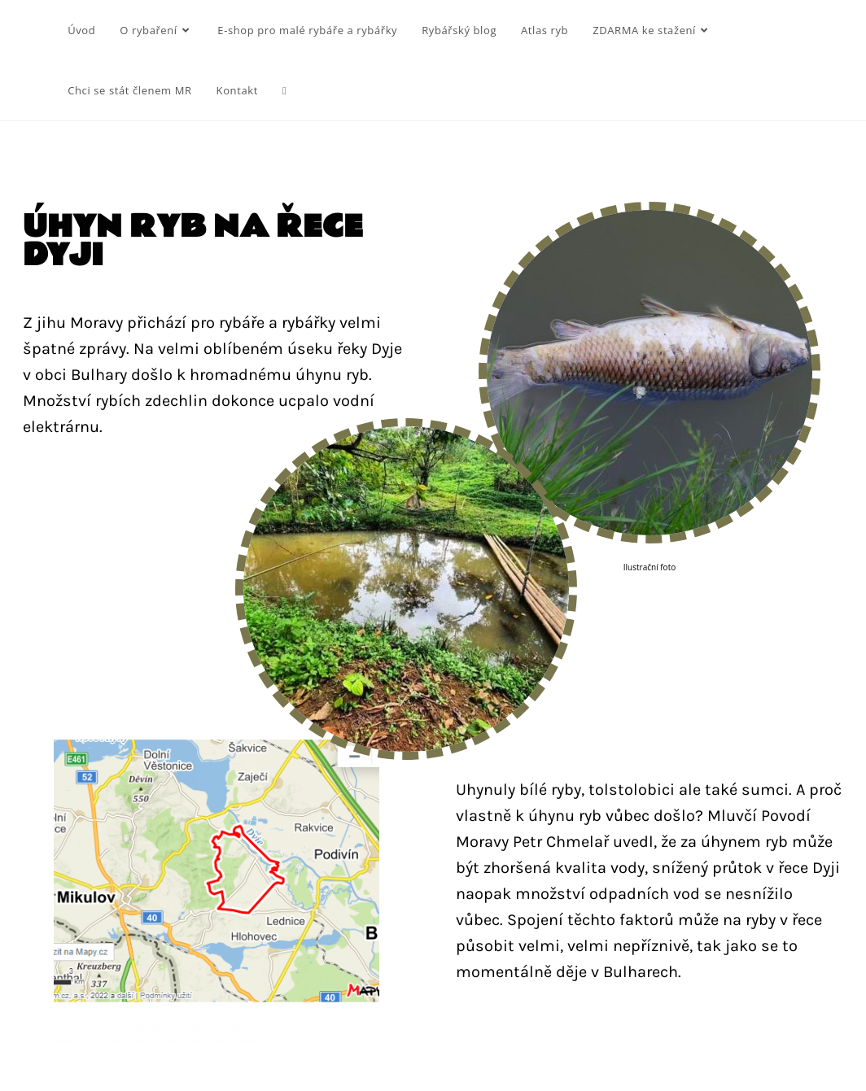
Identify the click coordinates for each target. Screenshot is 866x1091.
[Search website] (284, 90)
